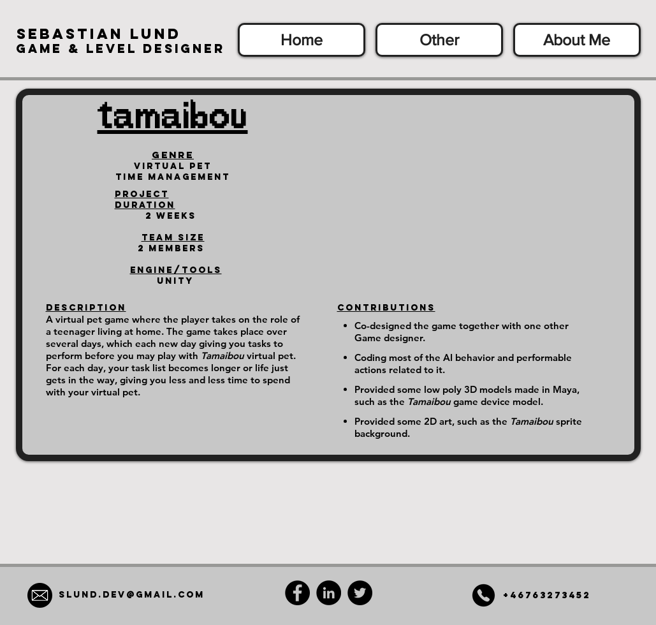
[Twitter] (359, 592)
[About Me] (577, 40)
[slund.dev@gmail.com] (131, 595)
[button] (99, 34)
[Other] (439, 40)
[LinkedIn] (328, 592)
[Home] (301, 40)
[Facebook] (297, 592)
